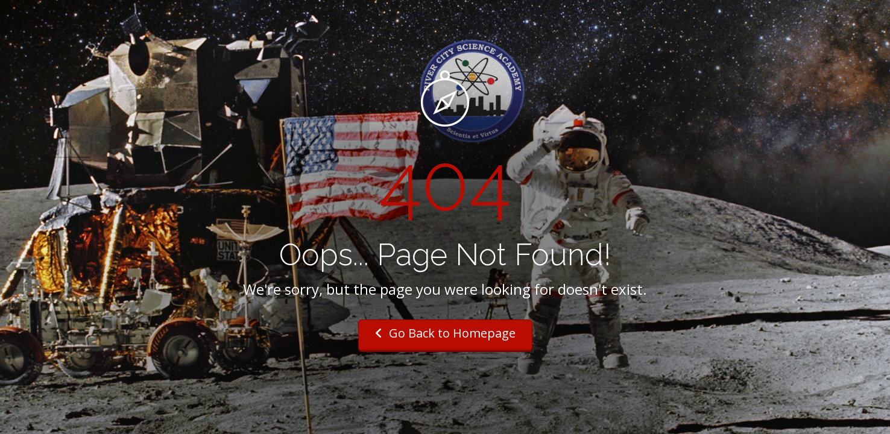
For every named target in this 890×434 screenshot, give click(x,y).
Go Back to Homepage (445, 333)
